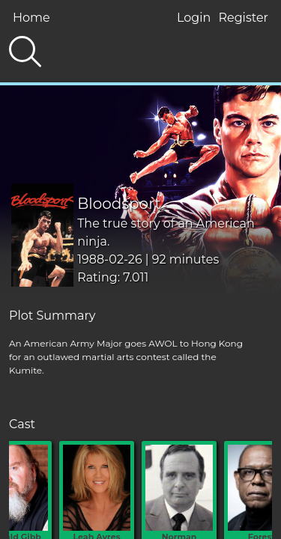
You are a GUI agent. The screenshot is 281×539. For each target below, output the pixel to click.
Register (243, 17)
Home (31, 17)
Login (194, 17)
